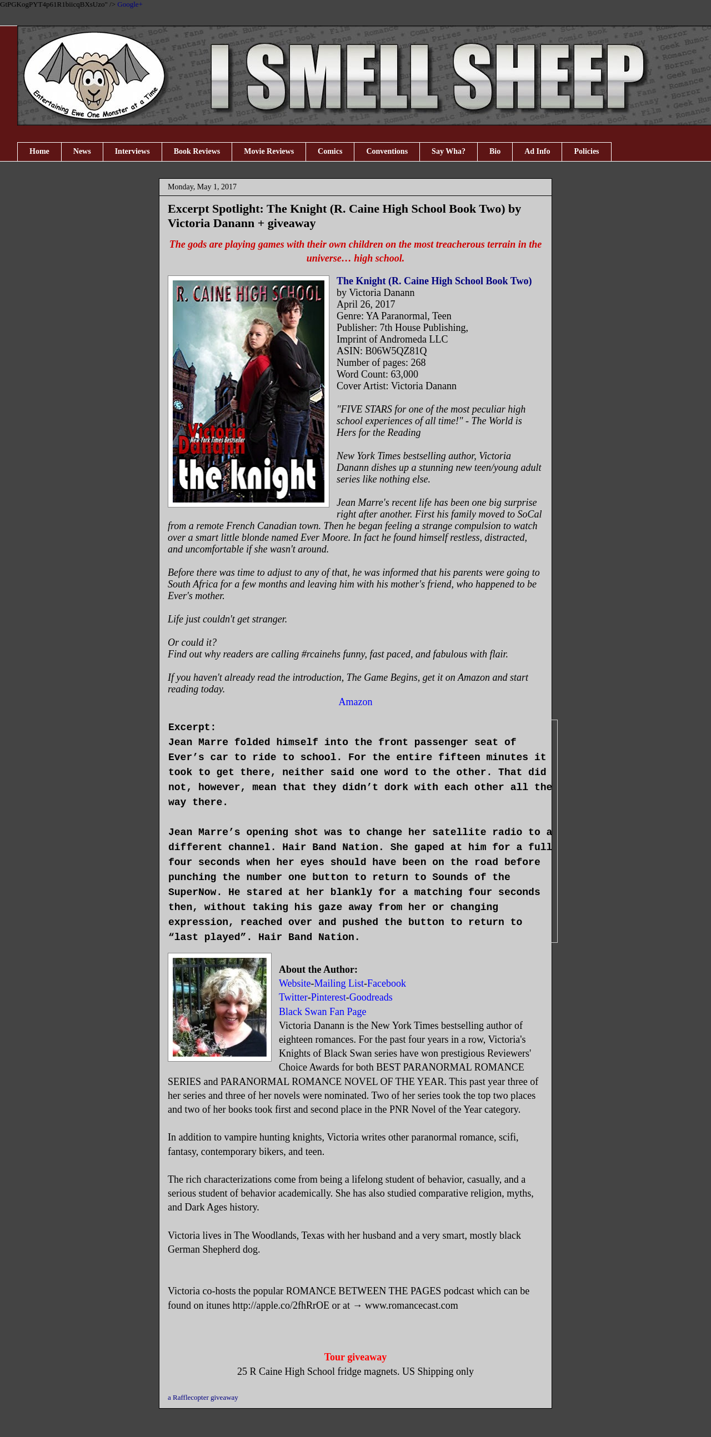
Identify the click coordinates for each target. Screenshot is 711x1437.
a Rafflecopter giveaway (203, 1397)
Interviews (132, 151)
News (82, 151)
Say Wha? (448, 151)
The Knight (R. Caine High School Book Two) (435, 281)
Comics (330, 151)
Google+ (130, 4)
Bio (494, 151)
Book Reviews (197, 151)
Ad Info (537, 151)
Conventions (387, 151)
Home (39, 151)
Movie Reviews (269, 151)
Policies (586, 151)
